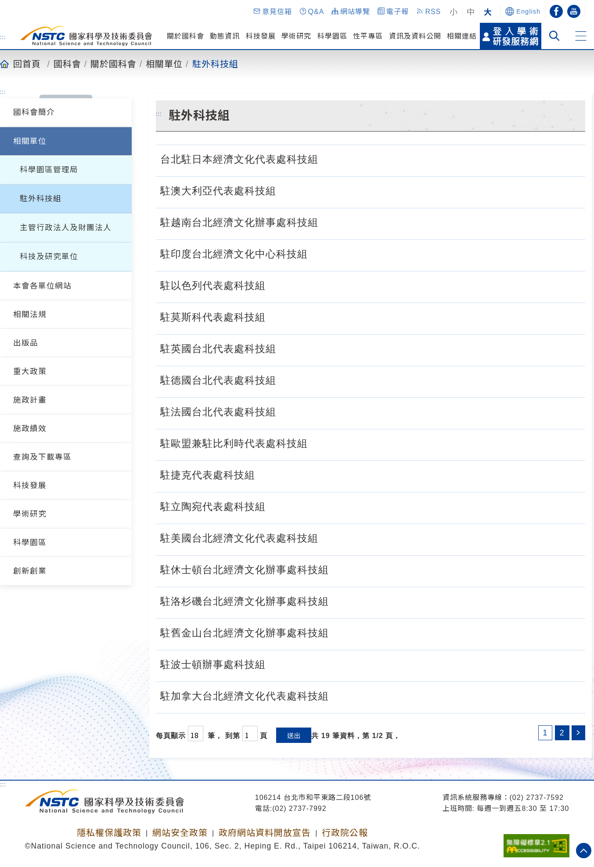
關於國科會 (185, 36)
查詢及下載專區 (42, 457)
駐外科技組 (215, 63)
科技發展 (261, 36)
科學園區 (332, 36)
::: (3, 37)
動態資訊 (225, 36)
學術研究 (296, 36)
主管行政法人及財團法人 (66, 227)
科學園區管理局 (49, 169)
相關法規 (30, 314)
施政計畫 (30, 400)
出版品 (25, 343)
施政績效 (30, 428)
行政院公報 (345, 833)
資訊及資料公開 (415, 36)
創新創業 (30, 571)
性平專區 (368, 36)
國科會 (67, 63)
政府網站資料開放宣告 (265, 833)
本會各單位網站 (42, 286)
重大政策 (30, 371)
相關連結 (462, 36)
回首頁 (27, 63)
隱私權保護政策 (109, 833)
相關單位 (164, 63)
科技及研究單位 (49, 256)
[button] (272, 11)
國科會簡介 (34, 112)
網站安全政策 (180, 833)
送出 (293, 735)
